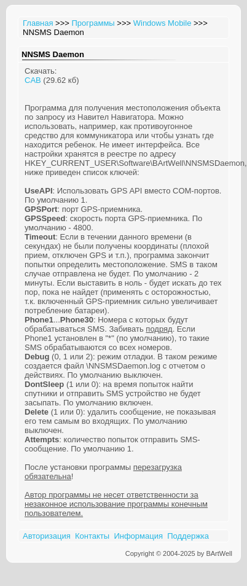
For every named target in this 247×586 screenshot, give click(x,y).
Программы (92, 23)
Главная (38, 23)
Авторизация (47, 536)
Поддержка (188, 536)
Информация (138, 536)
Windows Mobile (162, 23)
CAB (33, 80)
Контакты (92, 536)
